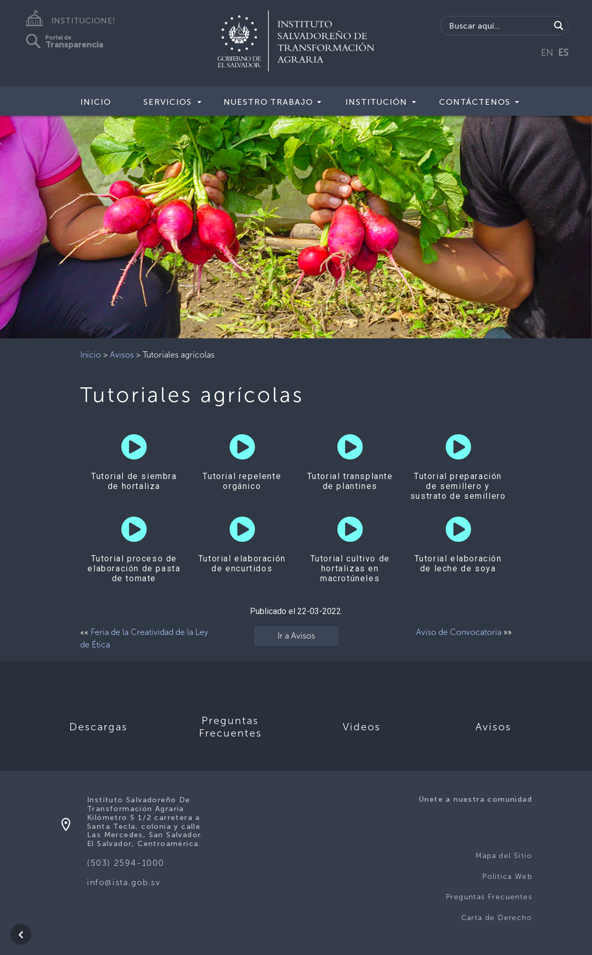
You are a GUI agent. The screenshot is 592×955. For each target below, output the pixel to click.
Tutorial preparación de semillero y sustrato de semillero (458, 486)
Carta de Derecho (496, 917)
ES (563, 52)
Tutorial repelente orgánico (242, 481)
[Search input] (498, 25)
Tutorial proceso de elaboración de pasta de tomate (133, 568)
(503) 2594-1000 (126, 863)
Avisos (122, 355)
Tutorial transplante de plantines (350, 481)
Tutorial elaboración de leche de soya (458, 563)
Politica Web (507, 876)
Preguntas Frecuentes (489, 896)
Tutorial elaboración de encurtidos (242, 563)
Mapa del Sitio (503, 855)
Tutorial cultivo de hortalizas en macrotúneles (350, 568)
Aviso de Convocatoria (458, 632)
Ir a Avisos (296, 636)
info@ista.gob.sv (124, 882)
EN (547, 52)
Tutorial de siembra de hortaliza (134, 481)
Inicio (95, 102)
